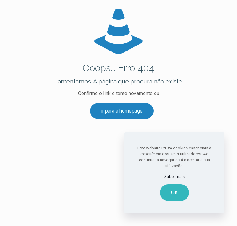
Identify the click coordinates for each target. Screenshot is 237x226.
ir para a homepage (122, 111)
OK (174, 193)
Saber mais (174, 176)
